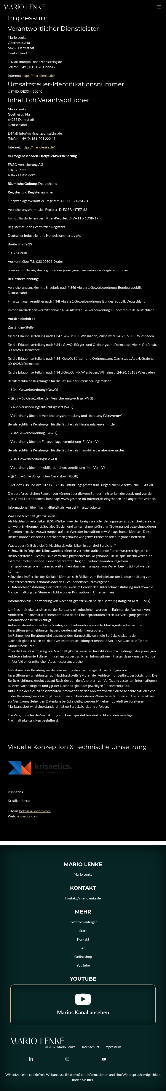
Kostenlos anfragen (83, 922)
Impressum (112, 1047)
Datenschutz (89, 1047)
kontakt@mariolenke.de (83, 898)
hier (90, 1080)
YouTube (83, 965)
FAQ (83, 948)
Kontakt (83, 939)
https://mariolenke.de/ (38, 75)
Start (83, 930)
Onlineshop (83, 956)
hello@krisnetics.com (35, 811)
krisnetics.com (27, 816)
